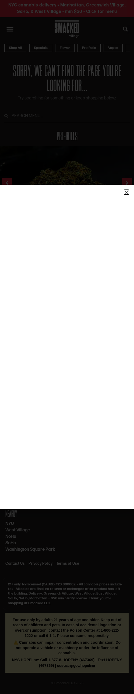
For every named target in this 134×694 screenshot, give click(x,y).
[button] (126, 192)
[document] (67, 347)
